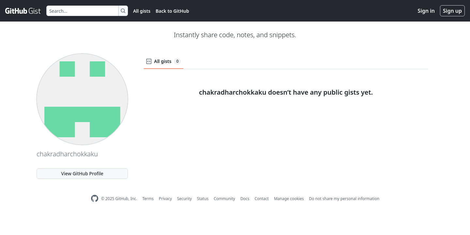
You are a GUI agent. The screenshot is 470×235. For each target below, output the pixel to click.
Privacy (165, 198)
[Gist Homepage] (23, 11)
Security (184, 198)
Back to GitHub (172, 11)
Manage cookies (289, 198)
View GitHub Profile (82, 173)
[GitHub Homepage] (95, 199)
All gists (141, 11)
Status (203, 198)
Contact (262, 198)
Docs (244, 198)
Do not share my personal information (344, 198)
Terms (148, 198)
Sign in (426, 10)
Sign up (452, 10)
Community (224, 198)
